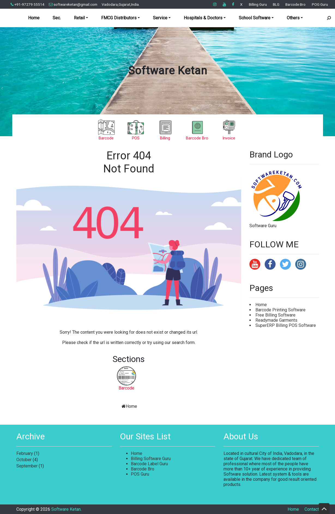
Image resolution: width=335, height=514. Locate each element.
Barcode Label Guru (149, 463)
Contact (311, 509)
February (24, 453)
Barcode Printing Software (280, 309)
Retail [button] (79, 17)
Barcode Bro (295, 4)
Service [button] (160, 17)
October (24, 459)
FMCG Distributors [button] (119, 17)
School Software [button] (254, 17)
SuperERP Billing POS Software (285, 325)
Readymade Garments (276, 320)
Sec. (57, 17)
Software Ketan (167, 70)
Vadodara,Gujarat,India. (121, 4)
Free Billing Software (275, 315)
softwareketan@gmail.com (73, 4)
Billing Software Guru (151, 458)
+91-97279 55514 (27, 4)
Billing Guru (258, 4)
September (27, 466)
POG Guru (320, 4)
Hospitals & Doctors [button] (203, 17)
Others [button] (293, 17)
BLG (276, 4)
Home (34, 17)
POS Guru (140, 474)
